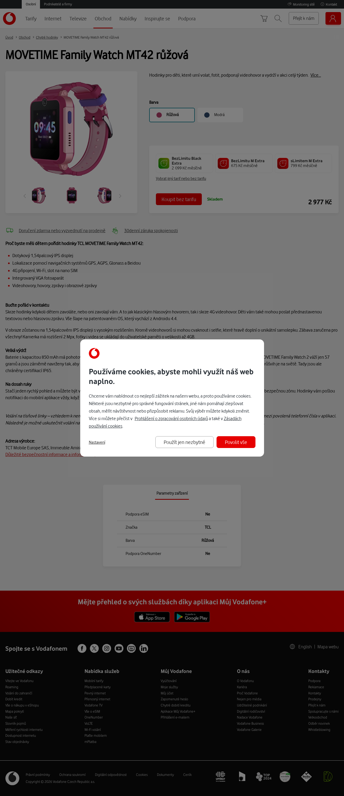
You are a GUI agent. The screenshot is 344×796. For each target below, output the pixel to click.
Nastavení (97, 442)
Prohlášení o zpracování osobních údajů (171, 418)
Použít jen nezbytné (184, 442)
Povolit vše (236, 442)
